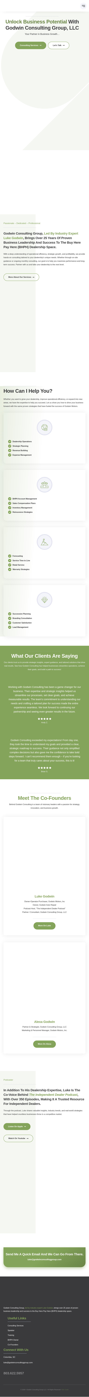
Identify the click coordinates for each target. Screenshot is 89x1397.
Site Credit (65, 1389)
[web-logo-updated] (14, 3)
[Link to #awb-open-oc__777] (83, 6)
